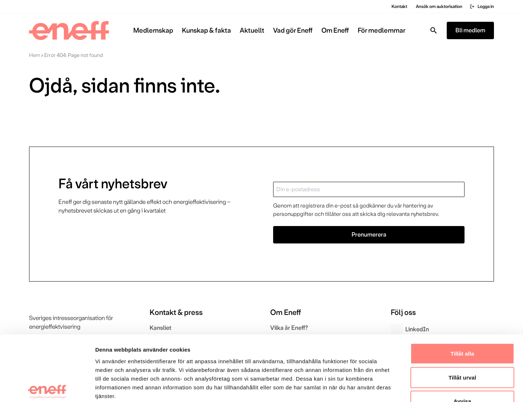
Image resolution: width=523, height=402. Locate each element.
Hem (34, 55)
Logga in (482, 6)
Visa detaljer (394, 388)
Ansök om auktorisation (439, 6)
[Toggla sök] (433, 30)
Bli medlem (470, 30)
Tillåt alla (462, 307)
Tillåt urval (462, 331)
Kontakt (399, 6)
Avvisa (462, 354)
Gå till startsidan (60, 119)
